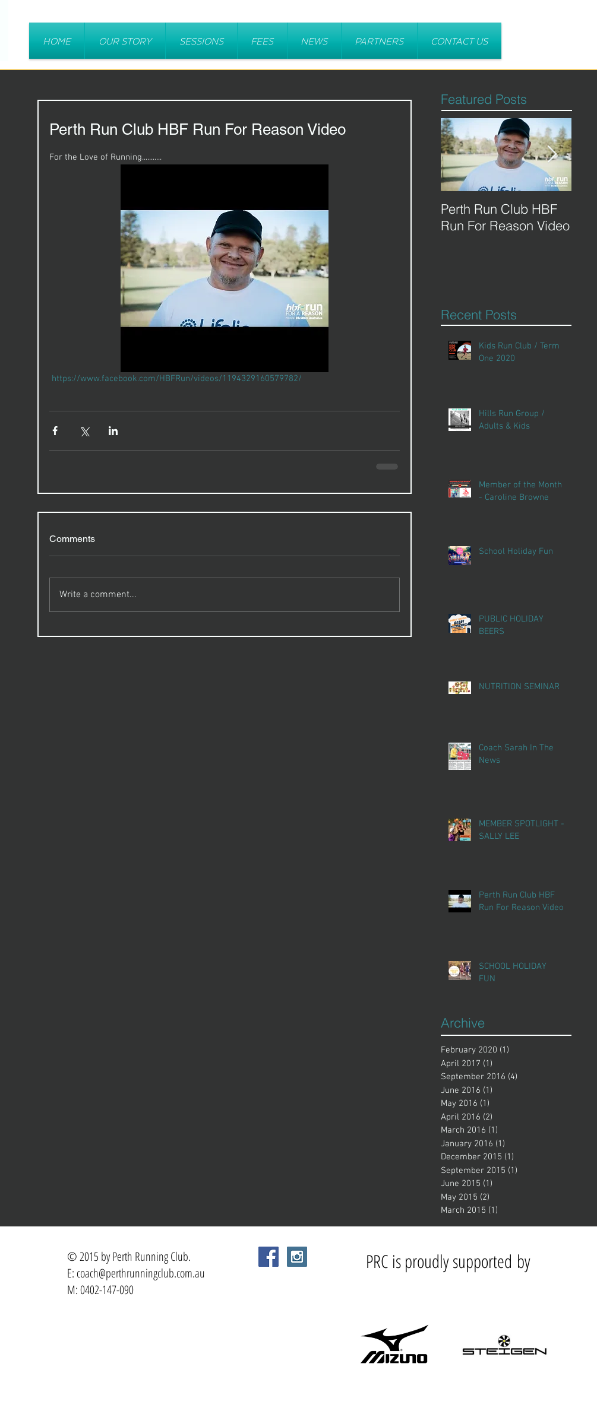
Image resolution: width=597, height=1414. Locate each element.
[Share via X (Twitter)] (84, 430)
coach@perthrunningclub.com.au (141, 1273)
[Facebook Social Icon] (268, 1257)
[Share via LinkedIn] (113, 430)
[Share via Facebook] (55, 430)
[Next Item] (552, 154)
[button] (201, 41)
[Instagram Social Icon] (297, 1257)
